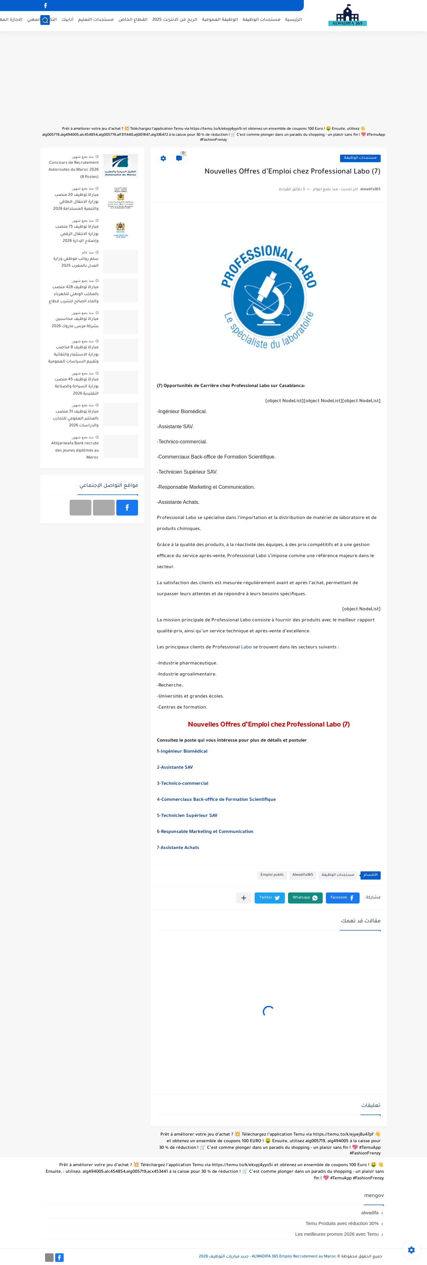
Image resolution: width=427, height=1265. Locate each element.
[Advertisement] (213, 82)
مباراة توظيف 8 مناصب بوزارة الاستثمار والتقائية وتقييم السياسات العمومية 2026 (73, 355)
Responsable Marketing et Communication (207, 832)
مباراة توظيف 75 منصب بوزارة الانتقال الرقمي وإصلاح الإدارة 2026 (77, 234)
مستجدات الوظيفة (261, 20)
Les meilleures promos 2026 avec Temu (337, 1234)
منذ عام (88, 252)
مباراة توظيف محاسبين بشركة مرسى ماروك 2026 (75, 322)
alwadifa (369, 1212)
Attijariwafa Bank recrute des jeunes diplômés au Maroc (75, 451)
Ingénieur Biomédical (184, 752)
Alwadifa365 (302, 875)
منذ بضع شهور (83, 156)
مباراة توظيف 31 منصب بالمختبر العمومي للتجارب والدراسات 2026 (76, 419)
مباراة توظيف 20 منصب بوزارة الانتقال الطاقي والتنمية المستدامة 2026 (76, 202)
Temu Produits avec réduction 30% (342, 1223)
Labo (247, 647)
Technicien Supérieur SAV (190, 816)
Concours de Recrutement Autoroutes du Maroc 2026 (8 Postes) (74, 170)
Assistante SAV (177, 768)
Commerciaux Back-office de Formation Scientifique (218, 800)
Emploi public (272, 875)
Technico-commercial (184, 784)
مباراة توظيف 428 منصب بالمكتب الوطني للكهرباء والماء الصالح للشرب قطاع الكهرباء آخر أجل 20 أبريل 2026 (74, 295)
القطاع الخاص (132, 20)
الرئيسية (293, 20)
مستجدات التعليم (96, 20)
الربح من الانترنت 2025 (174, 20)
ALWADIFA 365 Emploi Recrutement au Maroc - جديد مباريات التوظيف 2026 (267, 1257)
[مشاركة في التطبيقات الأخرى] (243, 897)
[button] (343, 897)
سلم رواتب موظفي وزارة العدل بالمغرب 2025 (76, 262)
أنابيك (67, 20)
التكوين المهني (42, 20)
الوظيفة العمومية (220, 20)
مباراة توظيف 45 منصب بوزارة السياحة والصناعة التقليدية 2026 (77, 387)
